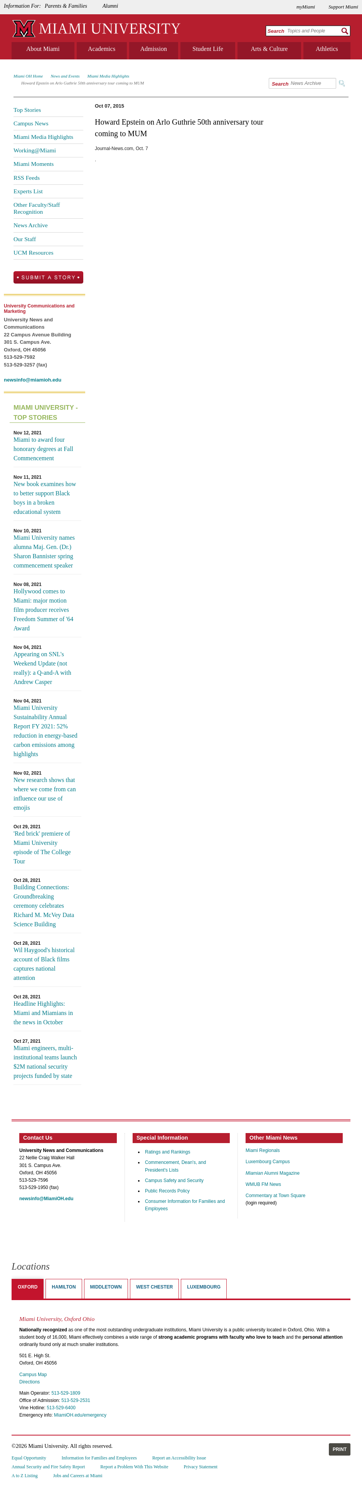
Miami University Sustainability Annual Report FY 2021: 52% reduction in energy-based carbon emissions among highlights (45, 730)
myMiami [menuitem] (305, 7)
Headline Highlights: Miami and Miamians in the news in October (43, 1012)
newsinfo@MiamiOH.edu (46, 1198)
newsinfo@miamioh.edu (32, 380)
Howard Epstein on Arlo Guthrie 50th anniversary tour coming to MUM (82, 83)
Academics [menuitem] (101, 49)
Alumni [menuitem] (110, 6)
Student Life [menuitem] (207, 49)
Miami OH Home (28, 76)
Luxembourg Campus (268, 1161)
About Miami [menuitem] (43, 49)
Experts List (28, 191)
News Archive (30, 225)
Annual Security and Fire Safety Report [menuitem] (48, 1466)
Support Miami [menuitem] (343, 7)
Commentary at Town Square (275, 1195)
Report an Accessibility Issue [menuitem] (179, 1458)
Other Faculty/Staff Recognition (36, 208)
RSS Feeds (26, 177)
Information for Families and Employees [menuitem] (99, 1458)
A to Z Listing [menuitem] (25, 1475)
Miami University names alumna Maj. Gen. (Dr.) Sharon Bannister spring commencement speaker (44, 551)
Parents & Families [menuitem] (66, 6)
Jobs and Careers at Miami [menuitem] (78, 1475)
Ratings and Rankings (167, 1152)
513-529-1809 (65, 1393)
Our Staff (24, 239)
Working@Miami (34, 150)
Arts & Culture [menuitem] (269, 49)
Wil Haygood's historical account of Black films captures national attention (44, 964)
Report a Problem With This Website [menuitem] (134, 1466)
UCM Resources (33, 252)
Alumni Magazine (273, 1173)
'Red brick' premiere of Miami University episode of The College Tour (42, 847)
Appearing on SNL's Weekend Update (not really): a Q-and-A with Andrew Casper (42, 668)
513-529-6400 (61, 1407)
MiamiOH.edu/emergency (80, 1415)
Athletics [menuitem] (327, 49)
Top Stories (27, 109)
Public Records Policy (167, 1191)
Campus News (31, 123)
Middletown (106, 1287)
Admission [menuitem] (153, 49)
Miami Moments (33, 163)
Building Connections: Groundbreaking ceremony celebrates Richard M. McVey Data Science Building (43, 905)
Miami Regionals (263, 1150)
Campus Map (33, 1374)
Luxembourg (204, 1287)
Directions (29, 1382)
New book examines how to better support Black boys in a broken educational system (44, 498)
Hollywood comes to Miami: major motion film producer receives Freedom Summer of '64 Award (43, 610)
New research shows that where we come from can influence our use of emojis (44, 794)
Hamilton (64, 1287)
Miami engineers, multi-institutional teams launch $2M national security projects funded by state (45, 1062)
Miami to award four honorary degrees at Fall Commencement (43, 448)
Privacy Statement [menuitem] (201, 1466)
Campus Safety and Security (174, 1180)
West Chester (154, 1287)
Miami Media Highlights (109, 76)
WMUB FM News (263, 1184)
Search (276, 31)
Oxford (27, 1287)
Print (340, 1449)
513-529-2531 (75, 1400)
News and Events (65, 76)
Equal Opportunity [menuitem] (29, 1458)
